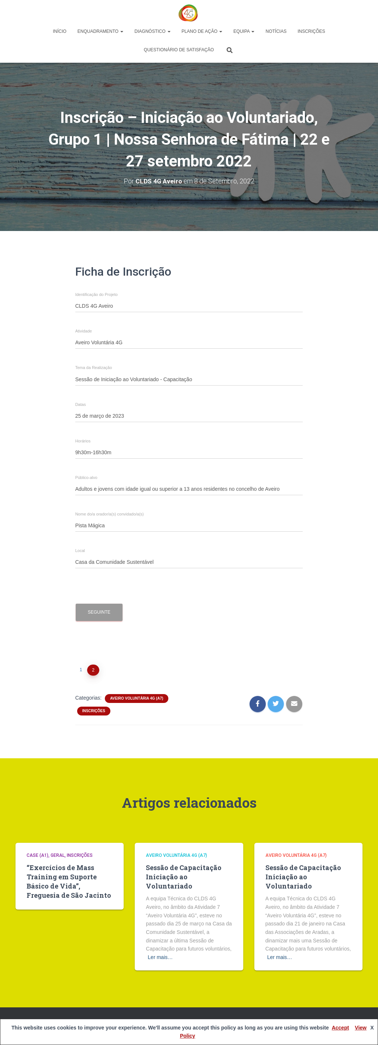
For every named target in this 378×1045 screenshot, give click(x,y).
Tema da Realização (93, 368)
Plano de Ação (202, 31)
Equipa (243, 31)
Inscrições (311, 31)
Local (80, 551)
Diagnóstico (152, 31)
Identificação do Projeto (96, 295)
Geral (58, 855)
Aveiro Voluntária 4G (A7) (136, 698)
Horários (83, 441)
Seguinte (99, 612)
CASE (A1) (37, 855)
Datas (80, 405)
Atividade (83, 331)
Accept (340, 1028)
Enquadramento (100, 31)
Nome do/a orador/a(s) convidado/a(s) (109, 514)
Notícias (275, 31)
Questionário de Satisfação (179, 49)
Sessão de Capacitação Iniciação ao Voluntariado (183, 876)
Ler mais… (160, 957)
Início (59, 31)
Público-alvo (86, 478)
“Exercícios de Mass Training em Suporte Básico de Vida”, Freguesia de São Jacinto (69, 881)
